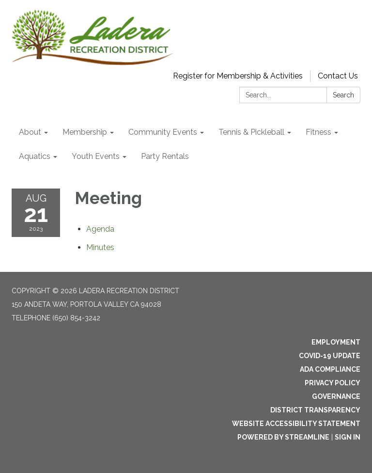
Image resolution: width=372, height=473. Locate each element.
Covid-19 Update (329, 356)
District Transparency (315, 410)
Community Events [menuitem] (162, 132)
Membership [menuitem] (84, 132)
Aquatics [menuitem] (34, 156)
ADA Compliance (330, 369)
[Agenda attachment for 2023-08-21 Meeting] (100, 229)
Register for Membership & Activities (238, 75)
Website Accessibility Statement (296, 423)
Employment (335, 342)
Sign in (347, 437)
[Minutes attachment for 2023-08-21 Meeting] (100, 247)
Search (343, 95)
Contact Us (338, 75)
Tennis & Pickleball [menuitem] (251, 132)
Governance (336, 396)
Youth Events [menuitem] (96, 156)
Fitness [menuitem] (318, 132)
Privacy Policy (332, 383)
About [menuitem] (30, 132)
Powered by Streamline (283, 437)
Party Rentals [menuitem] (165, 156)
